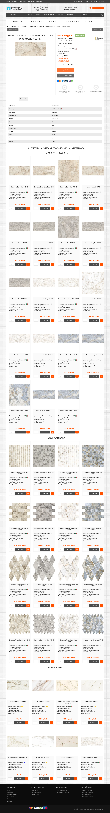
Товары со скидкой (63, 792)
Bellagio (16, 708)
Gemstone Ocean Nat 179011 (44, 411)
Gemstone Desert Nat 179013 (93, 187)
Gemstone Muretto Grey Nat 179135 (44, 528)
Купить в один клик (65, 75)
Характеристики (13, 99)
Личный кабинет (87, 790)
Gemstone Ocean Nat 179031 (68, 411)
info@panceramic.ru (42, 9)
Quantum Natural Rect (92, 701)
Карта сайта (35, 794)
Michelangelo (17, 764)
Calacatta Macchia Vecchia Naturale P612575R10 (67, 702)
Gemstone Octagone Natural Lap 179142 (68, 585)
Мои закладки (86, 794)
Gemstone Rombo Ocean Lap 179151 (93, 640)
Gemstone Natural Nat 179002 (93, 299)
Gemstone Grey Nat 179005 (68, 243)
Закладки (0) (88, 1)
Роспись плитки (22, 1)
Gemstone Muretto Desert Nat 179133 (19, 529)
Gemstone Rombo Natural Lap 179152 (68, 641)
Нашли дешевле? (79, 35)
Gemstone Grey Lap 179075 (19, 243)
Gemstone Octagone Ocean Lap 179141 (93, 585)
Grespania (43, 706)
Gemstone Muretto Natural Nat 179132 (68, 529)
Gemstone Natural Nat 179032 (44, 355)
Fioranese (68, 762)
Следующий (97, 29)
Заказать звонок (70, 9)
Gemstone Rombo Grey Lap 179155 (44, 640)
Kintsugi (65, 764)
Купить (65, 70)
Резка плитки (31, 1)
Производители (62, 790)
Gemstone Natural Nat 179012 (19, 355)
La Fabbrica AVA (15, 26)
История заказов (87, 792)
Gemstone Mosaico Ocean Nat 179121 (93, 473)
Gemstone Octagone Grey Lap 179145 (44, 585)
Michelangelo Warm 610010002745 (18, 757)
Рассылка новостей (88, 797)
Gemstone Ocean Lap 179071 (68, 355)
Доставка (14, 1)
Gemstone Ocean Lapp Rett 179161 (93, 355)
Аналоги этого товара (63, 60)
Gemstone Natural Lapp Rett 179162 (68, 299)
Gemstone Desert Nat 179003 (68, 187)
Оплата (8, 1)
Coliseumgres (20, 762)
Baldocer (19, 706)
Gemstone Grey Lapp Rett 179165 (44, 243)
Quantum (90, 708)
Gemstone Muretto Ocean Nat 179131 (93, 529)
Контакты (39, 1)
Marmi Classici (66, 708)
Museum (43, 762)
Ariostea (68, 706)
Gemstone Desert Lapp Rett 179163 (44, 187)
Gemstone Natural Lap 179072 (44, 299)
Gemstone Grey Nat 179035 (19, 299)
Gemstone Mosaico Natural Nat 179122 (68, 473)
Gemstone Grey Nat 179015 (93, 243)
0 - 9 (22, 21)
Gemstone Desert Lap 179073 (19, 187)
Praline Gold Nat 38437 (42, 757)
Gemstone (24, 26)
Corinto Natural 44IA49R (43, 701)
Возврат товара (36, 792)
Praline (40, 764)
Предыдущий (13, 29)
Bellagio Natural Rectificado (18, 701)
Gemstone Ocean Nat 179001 (19, 411)
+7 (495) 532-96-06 (42, 7)
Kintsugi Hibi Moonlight (67, 757)
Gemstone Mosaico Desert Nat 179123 (19, 473)
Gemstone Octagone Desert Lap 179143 (20, 585)
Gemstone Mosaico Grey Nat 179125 (44, 472)
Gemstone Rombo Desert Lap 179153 (19, 640)
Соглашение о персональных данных (15, 800)
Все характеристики (63, 58)
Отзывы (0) (23, 99)
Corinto (40, 708)
